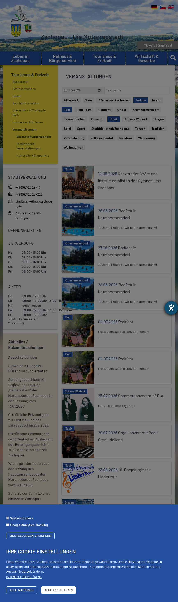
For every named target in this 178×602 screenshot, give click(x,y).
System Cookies (21, 518)
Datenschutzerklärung (24, 577)
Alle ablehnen (21, 590)
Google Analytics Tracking (29, 525)
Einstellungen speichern (30, 535)
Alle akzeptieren (58, 590)
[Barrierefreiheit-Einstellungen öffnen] (171, 308)
